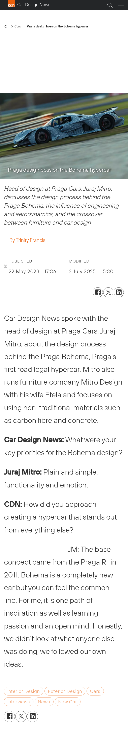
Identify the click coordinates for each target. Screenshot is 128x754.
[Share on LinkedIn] (119, 292)
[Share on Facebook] (98, 292)
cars (95, 691)
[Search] (110, 5)
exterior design (65, 691)
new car (67, 702)
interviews (18, 702)
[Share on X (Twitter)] (108, 292)
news (44, 702)
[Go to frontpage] (29, 3)
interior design (23, 691)
